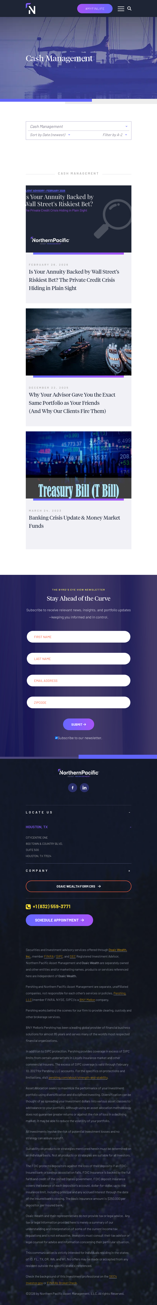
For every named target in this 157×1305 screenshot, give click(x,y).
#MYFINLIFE (94, 8)
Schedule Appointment (59, 920)
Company (78, 870)
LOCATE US (78, 812)
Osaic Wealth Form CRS (78, 886)
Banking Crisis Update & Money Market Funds (74, 521)
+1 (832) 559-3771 (51, 906)
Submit (78, 724)
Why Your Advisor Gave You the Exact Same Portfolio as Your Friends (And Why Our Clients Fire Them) (72, 402)
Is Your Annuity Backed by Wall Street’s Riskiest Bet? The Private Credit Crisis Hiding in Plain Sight (74, 279)
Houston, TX (78, 826)
